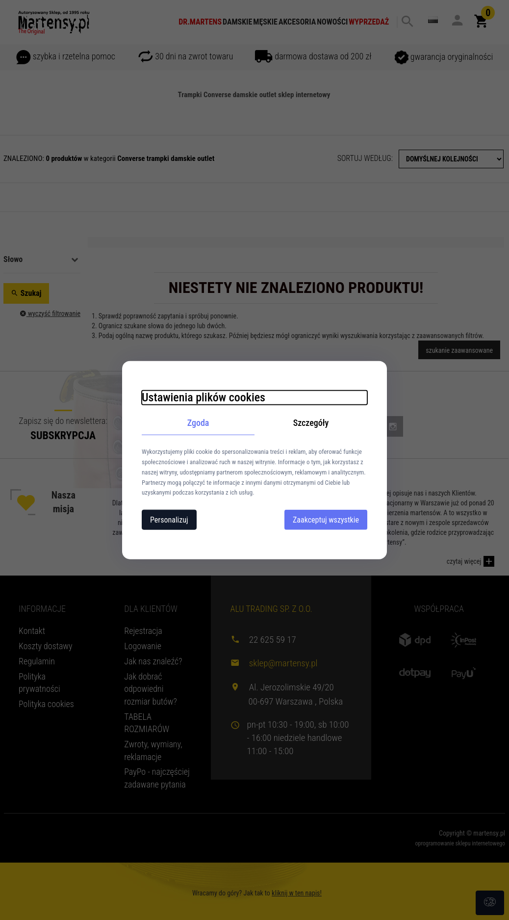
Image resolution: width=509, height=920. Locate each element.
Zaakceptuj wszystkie (326, 520)
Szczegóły (311, 422)
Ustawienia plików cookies (203, 397)
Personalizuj (169, 520)
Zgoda (198, 422)
